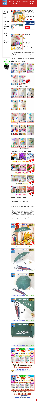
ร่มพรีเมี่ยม (14, 1)
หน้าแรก (10, 1)
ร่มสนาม (17, 3)
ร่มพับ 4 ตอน (25, 3)
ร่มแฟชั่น (17, 1)
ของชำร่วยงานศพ (31, 1)
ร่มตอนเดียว (29, 3)
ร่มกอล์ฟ (14, 3)
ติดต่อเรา (18, 5)
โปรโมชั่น (10, 5)
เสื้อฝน (33, 3)
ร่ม (11, 1)
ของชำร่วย (26, 1)
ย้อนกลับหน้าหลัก (27, 27)
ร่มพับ (12, 5)
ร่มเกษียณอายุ (11, 3)
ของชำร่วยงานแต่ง (22, 1)
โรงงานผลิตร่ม (21, 3)
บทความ (15, 5)
